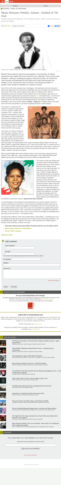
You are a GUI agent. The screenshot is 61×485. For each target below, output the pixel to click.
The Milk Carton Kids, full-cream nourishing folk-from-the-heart (31, 386)
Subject (5, 263)
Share (50, 26)
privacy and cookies (34, 464)
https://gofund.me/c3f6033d (47, 299)
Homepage (7, 259)
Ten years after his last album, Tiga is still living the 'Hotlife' (30, 401)
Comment (6, 268)
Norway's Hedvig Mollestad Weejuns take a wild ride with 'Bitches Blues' (34, 408)
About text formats (53, 280)
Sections (15, 6)
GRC (37, 96)
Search (46, 6)
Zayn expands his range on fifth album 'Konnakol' (27, 356)
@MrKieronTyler (7, 235)
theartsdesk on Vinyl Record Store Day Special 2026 (28, 393)
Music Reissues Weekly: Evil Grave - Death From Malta (29, 363)
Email (7, 252)
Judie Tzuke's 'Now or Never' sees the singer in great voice (30, 378)
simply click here (38, 324)
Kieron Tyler (6, 26)
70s (41, 101)
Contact (26, 464)
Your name (9, 246)
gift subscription (35, 329)
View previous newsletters (30, 455)
